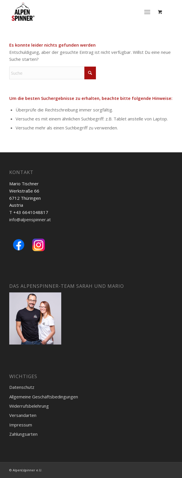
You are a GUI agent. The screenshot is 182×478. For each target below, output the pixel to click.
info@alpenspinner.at (30, 219)
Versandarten (22, 415)
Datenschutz (21, 387)
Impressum (20, 425)
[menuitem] (148, 12)
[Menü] (147, 12)
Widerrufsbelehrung (29, 406)
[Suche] (52, 73)
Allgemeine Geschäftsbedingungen (43, 397)
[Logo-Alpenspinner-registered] (74, 11)
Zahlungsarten (23, 434)
